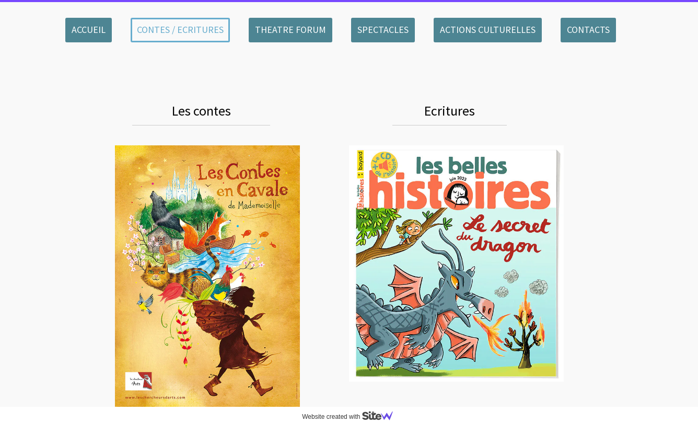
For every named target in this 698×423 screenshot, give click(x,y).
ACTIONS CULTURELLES (488, 30)
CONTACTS (588, 30)
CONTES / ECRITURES (180, 30)
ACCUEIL (89, 30)
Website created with (351, 416)
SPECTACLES (383, 30)
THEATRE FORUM (290, 30)
